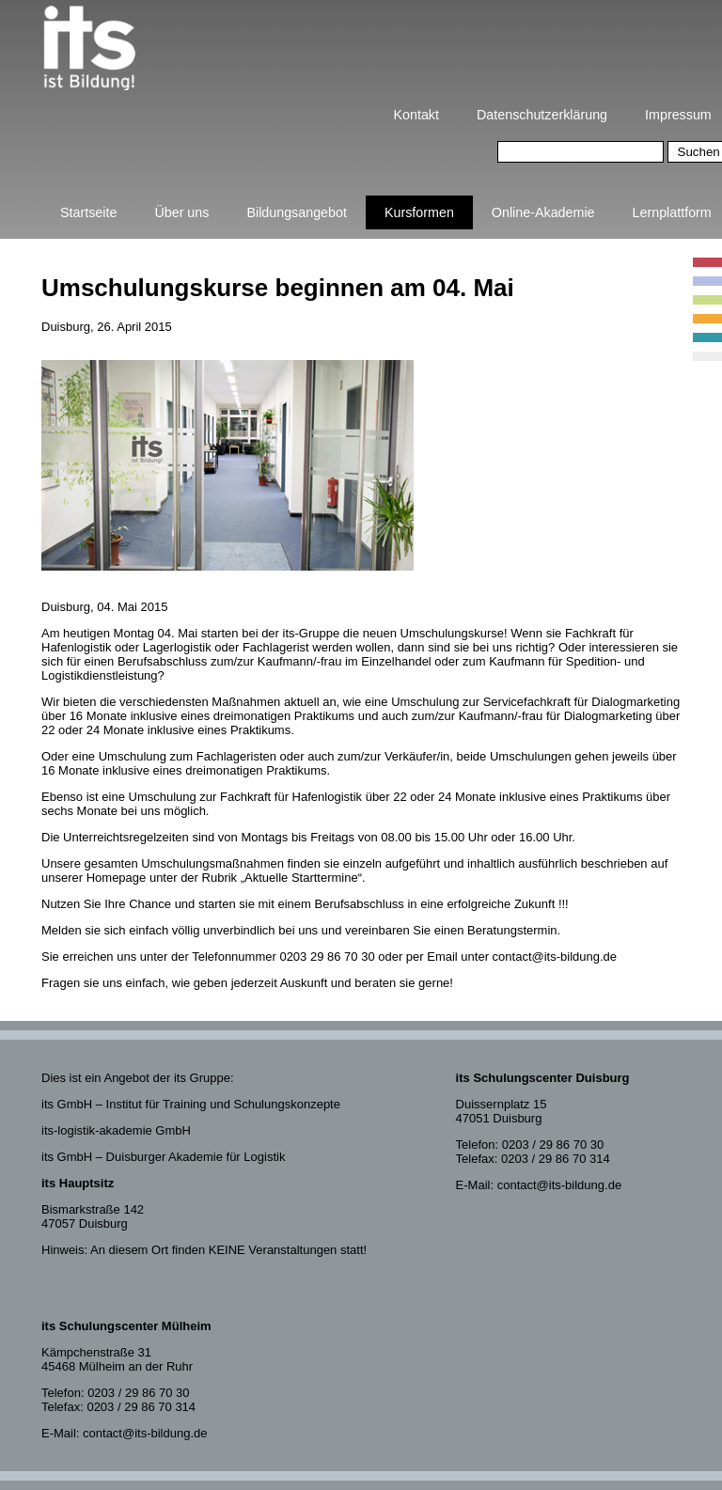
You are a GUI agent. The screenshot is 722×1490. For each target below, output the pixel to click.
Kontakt (416, 114)
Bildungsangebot (296, 212)
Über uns (181, 212)
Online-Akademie (543, 212)
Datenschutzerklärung (542, 114)
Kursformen (419, 212)
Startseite (88, 212)
